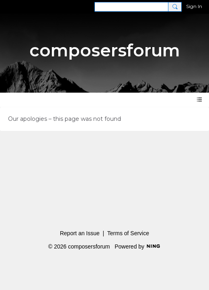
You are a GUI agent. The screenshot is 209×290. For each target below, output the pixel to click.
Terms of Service (128, 233)
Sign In (194, 6)
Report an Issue (80, 233)
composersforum (104, 50)
